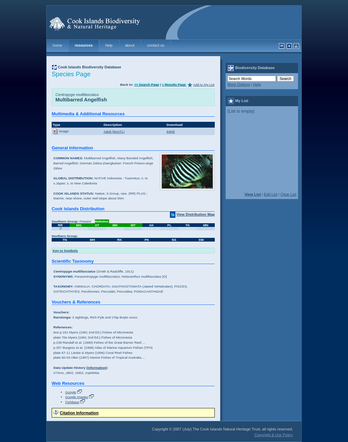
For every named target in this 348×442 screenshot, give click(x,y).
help (108, 45)
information (96, 368)
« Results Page (174, 84)
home (57, 45)
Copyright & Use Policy (273, 435)
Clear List (288, 194)
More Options (238, 84)
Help (257, 84)
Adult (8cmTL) (114, 131)
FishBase (72, 402)
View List (252, 194)
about (130, 45)
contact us (155, 45)
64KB (171, 131)
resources (84, 45)
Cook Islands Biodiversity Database (89, 67)
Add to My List (203, 84)
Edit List (270, 194)
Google (70, 392)
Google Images (76, 397)
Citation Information (79, 413)
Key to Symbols (65, 250)
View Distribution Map (195, 214)
